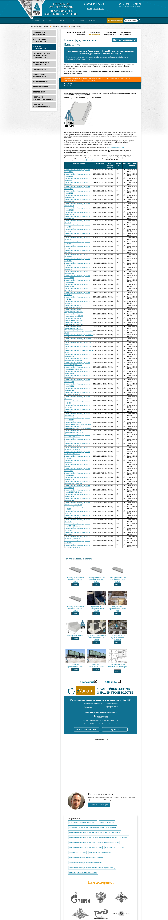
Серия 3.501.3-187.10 (127, 78)
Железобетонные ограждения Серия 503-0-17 (85, 847)
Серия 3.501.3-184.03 (72, 80)
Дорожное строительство (39, 26)
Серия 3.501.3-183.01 (96, 78)
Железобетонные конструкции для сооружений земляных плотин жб (94, 842)
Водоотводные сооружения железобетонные (85, 863)
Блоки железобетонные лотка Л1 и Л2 (82, 822)
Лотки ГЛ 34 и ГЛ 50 (107, 822)
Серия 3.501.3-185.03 (112, 78)
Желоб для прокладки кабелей (100, 852)
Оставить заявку (115, 20)
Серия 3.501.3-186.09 (88, 80)
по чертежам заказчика (116, 147)
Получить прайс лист (124, 40)
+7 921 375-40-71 (130, 4)
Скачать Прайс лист (86, 729)
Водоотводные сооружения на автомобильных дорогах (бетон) (92, 868)
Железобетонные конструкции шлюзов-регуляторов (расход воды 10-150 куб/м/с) (98, 837)
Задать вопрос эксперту (99, 805)
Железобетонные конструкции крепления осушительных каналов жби (94, 832)
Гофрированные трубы (60, 26)
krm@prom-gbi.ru (89, 160)
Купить (75, 584)
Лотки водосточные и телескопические (83, 873)
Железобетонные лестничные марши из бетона (86, 857)
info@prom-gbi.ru (95, 8)
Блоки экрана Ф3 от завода (114, 847)
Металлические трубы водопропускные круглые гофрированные (92, 827)
